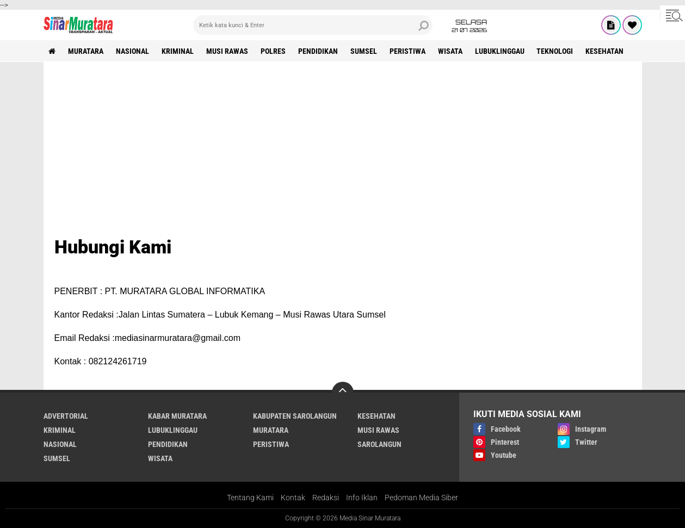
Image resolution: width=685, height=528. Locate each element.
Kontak (293, 497)
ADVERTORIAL (66, 416)
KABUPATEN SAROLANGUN (295, 416)
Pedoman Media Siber (421, 497)
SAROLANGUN (379, 444)
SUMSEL (364, 51)
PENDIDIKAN (318, 51)
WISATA (451, 51)
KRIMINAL (178, 51)
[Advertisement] (342, 154)
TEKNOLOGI (556, 51)
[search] (313, 25)
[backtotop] (343, 392)
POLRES (273, 51)
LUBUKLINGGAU (500, 51)
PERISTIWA (408, 51)
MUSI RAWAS (228, 51)
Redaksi (325, 497)
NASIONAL (133, 51)
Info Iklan (362, 497)
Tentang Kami (250, 497)
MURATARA (86, 51)
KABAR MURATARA (177, 416)
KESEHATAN (606, 51)
